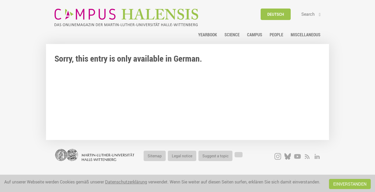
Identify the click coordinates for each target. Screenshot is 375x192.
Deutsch (275, 14)
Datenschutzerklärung (126, 182)
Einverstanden (349, 184)
